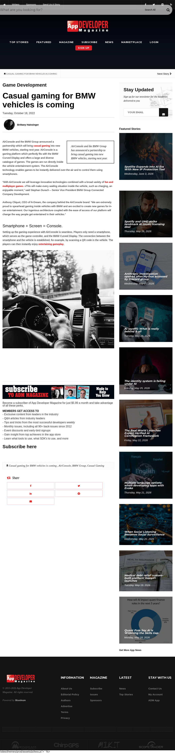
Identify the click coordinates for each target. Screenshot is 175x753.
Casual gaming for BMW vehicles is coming (33, 465)
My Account (155, 694)
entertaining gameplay (50, 244)
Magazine (66, 42)
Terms (64, 712)
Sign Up (83, 47)
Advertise (66, 706)
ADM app (154, 700)
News (109, 42)
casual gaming (42, 145)
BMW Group (79, 465)
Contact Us (155, 688)
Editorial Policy (70, 694)
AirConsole (65, 465)
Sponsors (96, 700)
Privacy (65, 718)
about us (66, 688)
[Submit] (168, 10)
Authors (66, 700)
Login (154, 42)
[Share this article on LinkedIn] (30, 493)
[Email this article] (30, 501)
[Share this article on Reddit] (78, 493)
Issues (94, 694)
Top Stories (19, 42)
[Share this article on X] (78, 485)
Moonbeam (20, 700)
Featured (43, 42)
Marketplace (131, 42)
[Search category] (150, 10)
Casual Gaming (95, 465)
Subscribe (89, 42)
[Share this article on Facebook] (30, 485)
